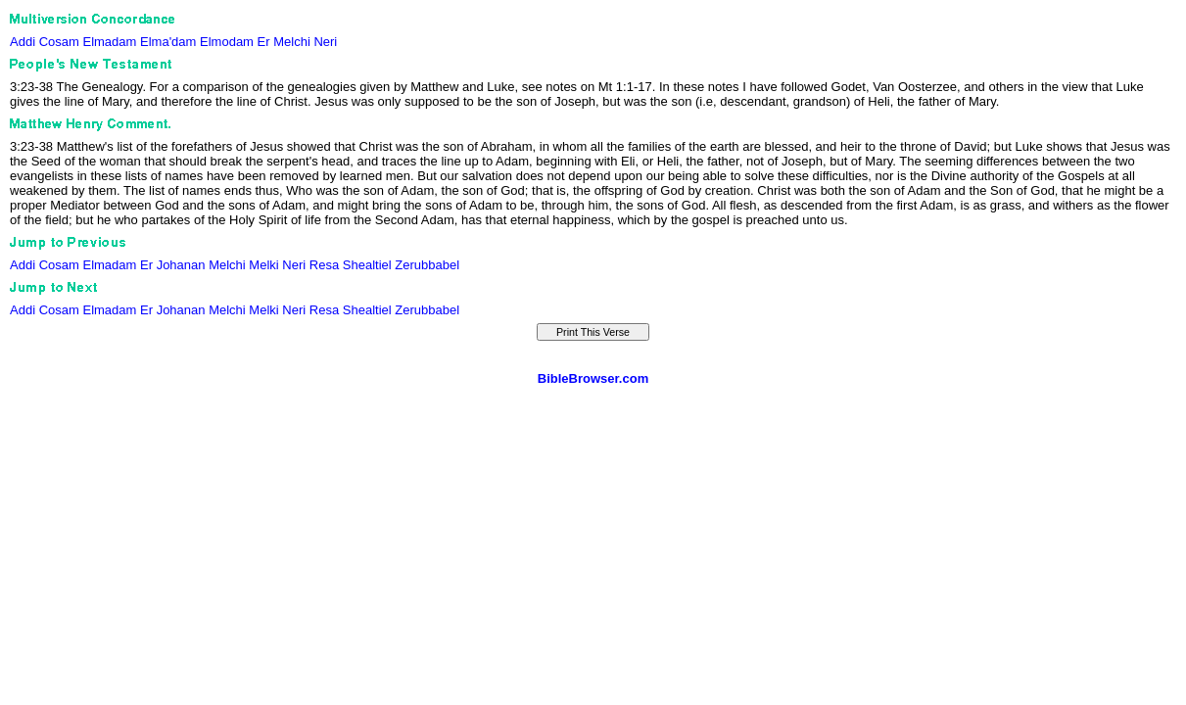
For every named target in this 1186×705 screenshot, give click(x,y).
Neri (325, 41)
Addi (22, 41)
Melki (263, 265)
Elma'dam (168, 41)
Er (264, 41)
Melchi (291, 41)
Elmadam (109, 41)
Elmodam (227, 41)
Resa (324, 265)
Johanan (181, 265)
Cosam (59, 41)
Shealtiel (367, 265)
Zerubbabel (427, 265)
